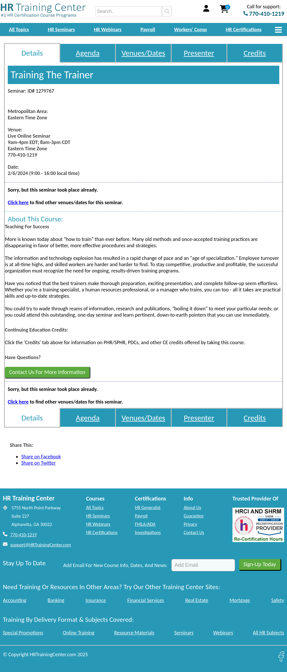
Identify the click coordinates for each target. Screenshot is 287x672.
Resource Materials (134, 633)
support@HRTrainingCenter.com (40, 545)
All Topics (19, 29)
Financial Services (145, 600)
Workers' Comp (190, 29)
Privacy (190, 524)
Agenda (88, 53)
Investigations (148, 532)
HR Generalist (147, 507)
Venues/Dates (143, 53)
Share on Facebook (41, 456)
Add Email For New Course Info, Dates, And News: (115, 565)
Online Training (78, 633)
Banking (56, 600)
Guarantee (193, 516)
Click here (18, 202)
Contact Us (194, 532)
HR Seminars (61, 29)
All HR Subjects (268, 633)
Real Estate (196, 600)
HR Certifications (243, 29)
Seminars (183, 633)
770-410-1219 (23, 534)
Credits (255, 53)
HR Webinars (107, 29)
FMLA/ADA (145, 524)
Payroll (147, 29)
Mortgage (240, 600)
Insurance (96, 600)
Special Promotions (23, 633)
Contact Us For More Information (47, 372)
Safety (277, 600)
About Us (192, 507)
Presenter (199, 53)
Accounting (14, 600)
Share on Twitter (38, 463)
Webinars (223, 633)
